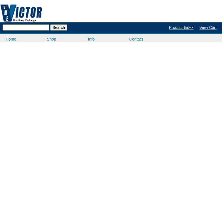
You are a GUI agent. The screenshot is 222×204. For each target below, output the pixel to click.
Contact (136, 39)
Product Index (181, 27)
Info (91, 39)
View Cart (207, 27)
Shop (51, 39)
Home (11, 39)
